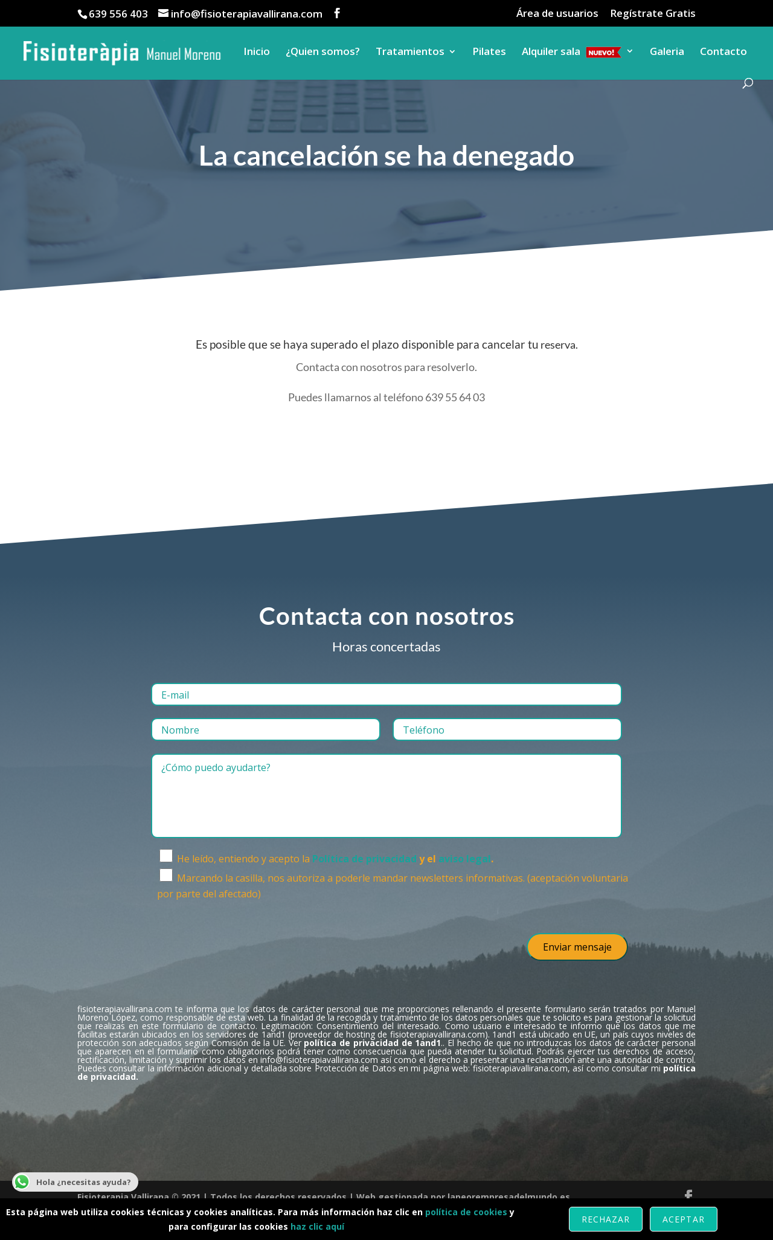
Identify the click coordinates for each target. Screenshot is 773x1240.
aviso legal (464, 858)
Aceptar (683, 1219)
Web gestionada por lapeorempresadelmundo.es (463, 1197)
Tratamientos (410, 52)
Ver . (366, 1042)
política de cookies (466, 1212)
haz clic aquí (317, 1226)
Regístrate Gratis (653, 14)
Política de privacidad (364, 858)
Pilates (489, 52)
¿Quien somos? (323, 52)
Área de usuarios (557, 14)
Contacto (723, 52)
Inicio (256, 52)
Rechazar (606, 1219)
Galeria (667, 52)
